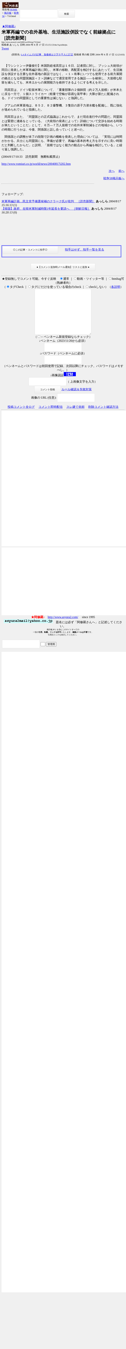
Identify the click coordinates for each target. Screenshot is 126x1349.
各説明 (115, 286)
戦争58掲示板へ (113, 178)
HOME (13, 9)
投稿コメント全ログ (21, 415)
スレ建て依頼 (75, 415)
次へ (112, 171)
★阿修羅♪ (9, 26)
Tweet (5, 48)
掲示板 (8, 12)
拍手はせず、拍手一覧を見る (84, 249)
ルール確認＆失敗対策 (76, 398)
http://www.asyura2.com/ (63, 626)
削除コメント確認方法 (103, 415)
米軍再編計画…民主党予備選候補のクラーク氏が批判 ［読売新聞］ (48, 201)
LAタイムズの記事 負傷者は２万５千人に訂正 (47, 54)
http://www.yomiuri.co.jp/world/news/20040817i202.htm (36, 163)
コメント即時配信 (50, 415)
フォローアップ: (12, 194)
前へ (121, 171)
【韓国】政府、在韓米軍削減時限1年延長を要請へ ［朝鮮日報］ (46, 208)
